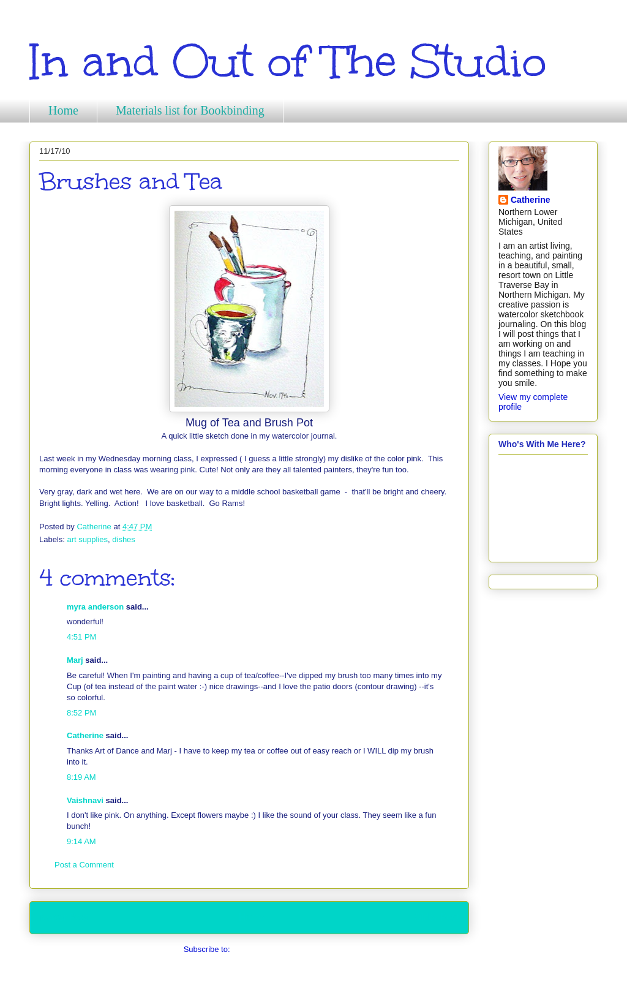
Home (63, 110)
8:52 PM (81, 712)
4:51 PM (81, 636)
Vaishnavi (85, 800)
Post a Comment (84, 864)
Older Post (436, 917)
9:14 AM (81, 841)
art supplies (87, 539)
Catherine (85, 735)
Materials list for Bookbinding (190, 110)
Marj (75, 660)
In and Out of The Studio (287, 61)
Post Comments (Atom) (273, 949)
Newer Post (64, 917)
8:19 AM (81, 777)
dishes (123, 539)
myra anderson (95, 606)
